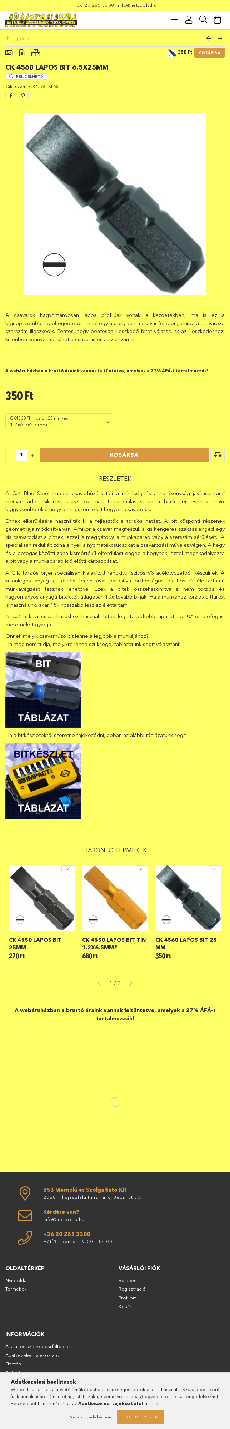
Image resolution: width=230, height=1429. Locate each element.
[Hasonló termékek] (35, 53)
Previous (102, 982)
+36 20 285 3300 (94, 5)
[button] (217, 455)
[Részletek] (21, 53)
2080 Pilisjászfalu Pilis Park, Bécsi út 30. (92, 1197)
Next (127, 982)
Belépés (127, 1280)
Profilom (128, 1298)
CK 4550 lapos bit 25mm (35, 943)
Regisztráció (132, 1289)
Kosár (125, 1306)
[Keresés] (203, 19)
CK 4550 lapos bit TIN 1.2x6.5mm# (114, 943)
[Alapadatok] (8, 53)
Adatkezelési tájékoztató (32, 1355)
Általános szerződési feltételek (38, 1346)
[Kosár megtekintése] (217, 19)
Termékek (16, 1289)
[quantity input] (21, 455)
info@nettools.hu (137, 5)
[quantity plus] (32, 455)
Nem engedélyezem (90, 1416)
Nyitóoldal (16, 1280)
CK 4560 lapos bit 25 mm (186, 943)
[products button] (175, 19)
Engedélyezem (140, 1416)
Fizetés (13, 1364)
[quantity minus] (11, 455)
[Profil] (189, 19)
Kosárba (209, 52)
